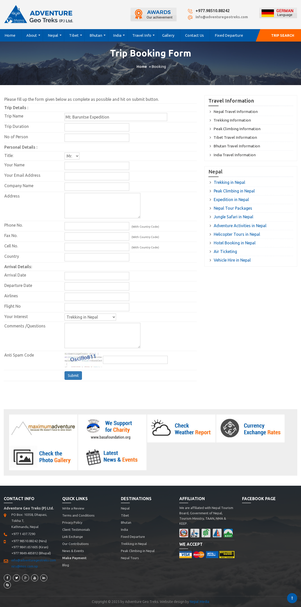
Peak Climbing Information (237, 129)
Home (10, 35)
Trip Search (282, 35)
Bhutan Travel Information (236, 146)
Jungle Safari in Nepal (233, 216)
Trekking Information (232, 120)
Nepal (53, 35)
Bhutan (96, 35)
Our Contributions (75, 543)
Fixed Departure (229, 35)
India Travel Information (234, 155)
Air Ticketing (225, 251)
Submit (73, 376)
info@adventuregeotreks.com (222, 17)
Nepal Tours (130, 558)
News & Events (73, 551)
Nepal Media (199, 602)
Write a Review (73, 508)
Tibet (74, 35)
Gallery (168, 35)
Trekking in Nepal (229, 182)
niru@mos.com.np (24, 566)
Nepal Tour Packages (233, 208)
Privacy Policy (72, 522)
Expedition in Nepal (231, 199)
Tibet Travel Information (235, 137)
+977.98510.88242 (213, 10)
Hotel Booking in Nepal (234, 243)
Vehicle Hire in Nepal (232, 260)
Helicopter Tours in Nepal (237, 234)
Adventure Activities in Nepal (240, 225)
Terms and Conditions (78, 515)
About (31, 35)
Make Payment (74, 558)
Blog (65, 565)
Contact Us (194, 35)
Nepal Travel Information (235, 111)
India (117, 35)
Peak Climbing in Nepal (234, 191)
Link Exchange (72, 536)
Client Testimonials (76, 529)
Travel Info (141, 35)
